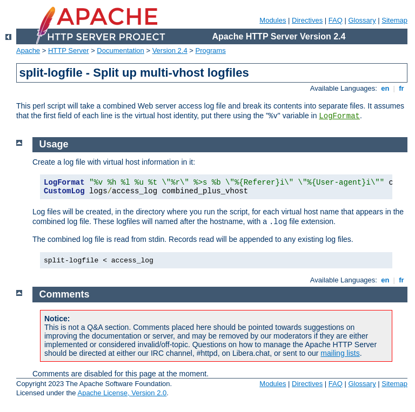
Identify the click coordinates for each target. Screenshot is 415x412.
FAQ (336, 20)
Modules (272, 20)
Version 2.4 (170, 50)
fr (401, 88)
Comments (64, 294)
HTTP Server (68, 50)
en (385, 88)
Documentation (120, 50)
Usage (54, 144)
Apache (28, 50)
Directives (307, 20)
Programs (211, 50)
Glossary (362, 20)
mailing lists (339, 353)
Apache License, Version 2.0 (121, 393)
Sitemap (394, 20)
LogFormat (339, 116)
